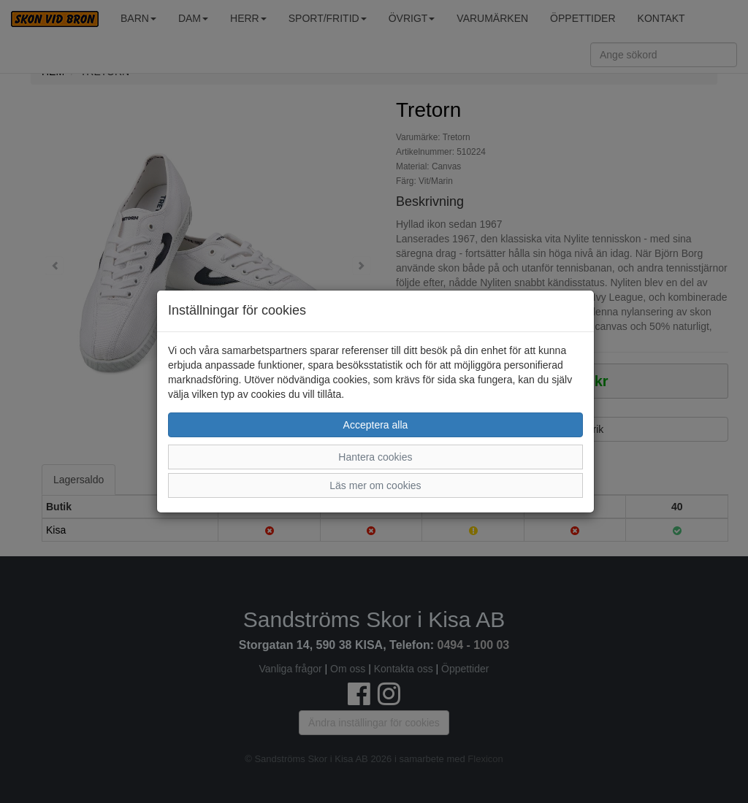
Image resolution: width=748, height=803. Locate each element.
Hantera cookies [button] (375, 457)
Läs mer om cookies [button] (375, 485)
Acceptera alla (375, 425)
